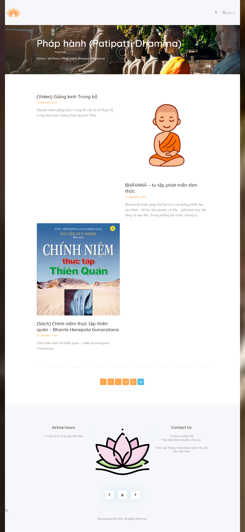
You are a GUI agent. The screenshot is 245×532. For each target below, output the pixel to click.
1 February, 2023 (47, 102)
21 (133, 381)
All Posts (53, 58)
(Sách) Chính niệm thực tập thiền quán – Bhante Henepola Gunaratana (78, 327)
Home (41, 58)
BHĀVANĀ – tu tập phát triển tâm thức (161, 188)
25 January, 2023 (135, 197)
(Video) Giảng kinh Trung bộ (67, 96)
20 (125, 381)
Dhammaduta (105, 519)
